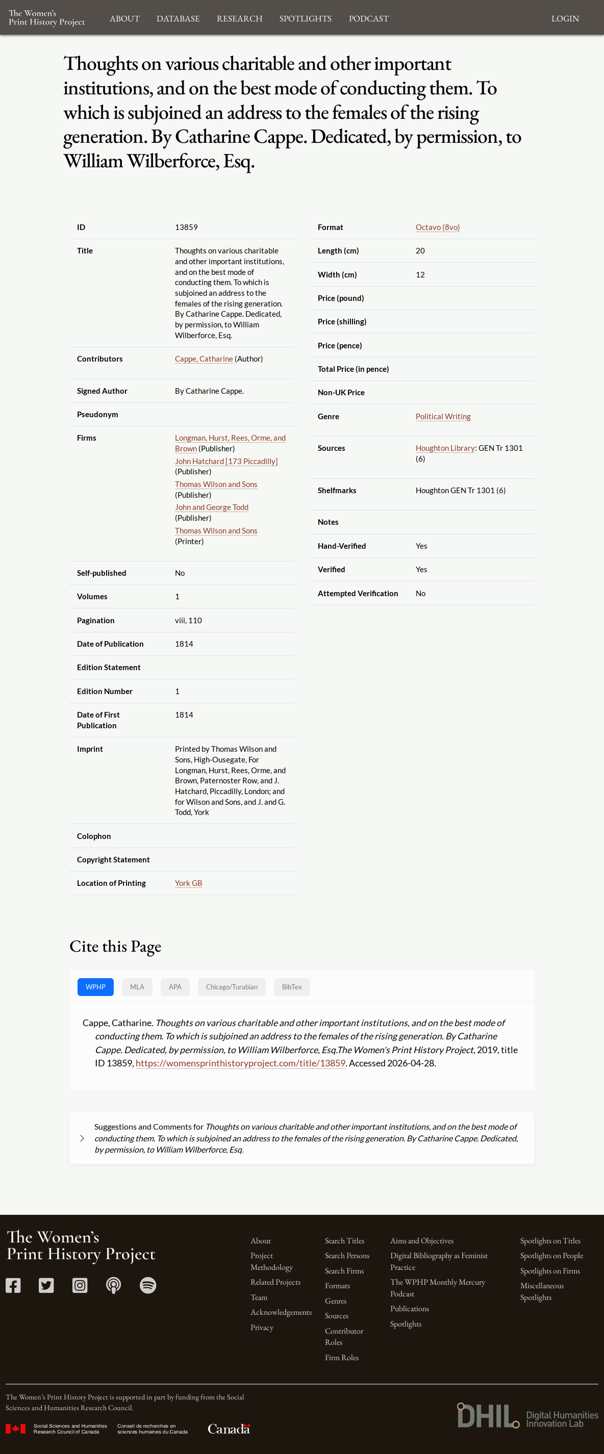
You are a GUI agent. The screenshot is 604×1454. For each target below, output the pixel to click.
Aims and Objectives (422, 1240)
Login (565, 17)
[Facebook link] (13, 1289)
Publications (409, 1308)
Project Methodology (271, 1261)
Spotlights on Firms (550, 1270)
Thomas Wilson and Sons (216, 484)
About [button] (125, 17)
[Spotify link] (148, 1289)
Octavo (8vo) (438, 227)
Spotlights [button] (306, 17)
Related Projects (275, 1282)
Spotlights (405, 1323)
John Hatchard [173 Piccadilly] (226, 461)
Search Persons (347, 1255)
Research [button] (240, 17)
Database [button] (178, 17)
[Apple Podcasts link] (113, 1289)
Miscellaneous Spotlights (542, 1291)
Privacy (261, 1327)
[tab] (232, 987)
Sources (336, 1315)
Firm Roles (342, 1357)
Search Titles (344, 1240)
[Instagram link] (79, 1289)
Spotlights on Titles (550, 1240)
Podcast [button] (369, 17)
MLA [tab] (137, 987)
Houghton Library (445, 447)
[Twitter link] (46, 1289)
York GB (189, 882)
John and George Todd (211, 507)
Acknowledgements (281, 1312)
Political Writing (443, 416)
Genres (335, 1300)
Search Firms (344, 1270)
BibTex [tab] (292, 987)
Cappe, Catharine (204, 358)
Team (258, 1297)
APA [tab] (175, 987)
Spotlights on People (551, 1255)
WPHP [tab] (96, 987)
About (260, 1240)
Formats (337, 1285)
